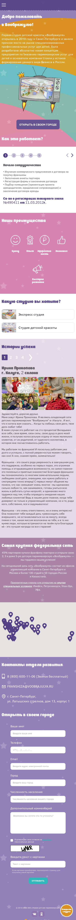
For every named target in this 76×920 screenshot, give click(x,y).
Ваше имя (17, 726)
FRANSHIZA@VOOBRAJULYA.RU (30, 686)
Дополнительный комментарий (31, 808)
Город (14, 775)
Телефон (16, 742)
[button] (34, 630)
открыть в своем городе (38, 124)
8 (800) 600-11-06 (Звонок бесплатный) (37, 676)
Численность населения (26, 791)
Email (14, 759)
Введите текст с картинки (27, 856)
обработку (47, 839)
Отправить (38, 880)
